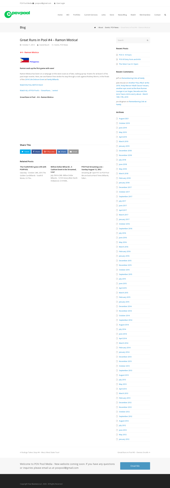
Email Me (135, 465)
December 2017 (125, 187)
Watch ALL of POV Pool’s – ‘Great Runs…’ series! (39, 90)
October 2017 (124, 192)
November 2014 (125, 311)
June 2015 (123, 283)
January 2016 (124, 256)
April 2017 (123, 210)
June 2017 (123, 205)
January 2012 (124, 439)
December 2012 (125, 402)
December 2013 (125, 357)
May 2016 (123, 242)
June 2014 (123, 334)
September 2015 (125, 274)
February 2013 (124, 398)
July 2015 (122, 279)
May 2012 (123, 434)
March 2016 (123, 247)
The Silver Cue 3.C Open (128, 64)
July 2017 (122, 201)
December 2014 (125, 306)
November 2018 (125, 155)
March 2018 (123, 173)
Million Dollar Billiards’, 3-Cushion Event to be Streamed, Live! (63, 169)
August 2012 (124, 421)
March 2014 (123, 343)
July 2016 (122, 233)
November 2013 (125, 361)
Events (56, 45)
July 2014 (122, 329)
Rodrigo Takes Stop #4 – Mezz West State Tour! (39, 452)
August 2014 (124, 324)
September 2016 (125, 228)
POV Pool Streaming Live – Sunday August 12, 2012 (93, 168)
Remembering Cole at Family (133, 78)
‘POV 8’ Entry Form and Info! (130, 59)
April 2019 (123, 137)
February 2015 (124, 297)
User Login (60, 3)
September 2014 (125, 320)
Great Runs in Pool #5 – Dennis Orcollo (134, 452)
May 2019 (123, 132)
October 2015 (124, 270)
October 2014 (124, 315)
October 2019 (124, 123)
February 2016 (124, 251)
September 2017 (125, 196)
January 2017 (124, 219)
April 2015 (123, 288)
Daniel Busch (44, 45)
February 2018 (124, 178)
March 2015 (123, 292)
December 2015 (125, 260)
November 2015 (125, 265)
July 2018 (122, 160)
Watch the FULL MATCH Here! (31, 85)
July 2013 (122, 379)
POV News (64, 45)
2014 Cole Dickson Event (34, 79)
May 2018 (123, 169)
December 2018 (125, 150)
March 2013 (123, 393)
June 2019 (123, 127)
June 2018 (123, 164)
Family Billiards (53, 79)
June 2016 (123, 237)
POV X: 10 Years (125, 55)
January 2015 (124, 302)
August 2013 (124, 375)
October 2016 (124, 224)
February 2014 (124, 347)
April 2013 (123, 389)
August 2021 (124, 118)
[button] (25, 151)
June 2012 (123, 430)
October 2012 (124, 411)
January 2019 (124, 146)
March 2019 (123, 141)
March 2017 (123, 214)
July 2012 (122, 425)
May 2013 (123, 384)
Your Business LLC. (35, 484)
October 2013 (124, 366)
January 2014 (124, 352)
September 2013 (125, 370)
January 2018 (124, 182)
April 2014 (123, 338)
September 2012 (125, 416)
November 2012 (125, 407)
